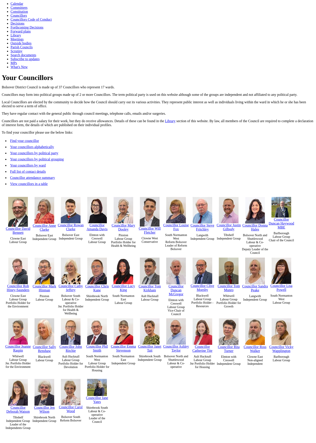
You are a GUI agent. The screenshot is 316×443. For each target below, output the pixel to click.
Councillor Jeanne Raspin (18, 334)
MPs (14, 63)
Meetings (17, 39)
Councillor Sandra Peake (255, 273)
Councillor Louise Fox (176, 213)
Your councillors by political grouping (37, 159)
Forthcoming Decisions (27, 27)
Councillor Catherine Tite (202, 334)
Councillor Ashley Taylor (176, 334)
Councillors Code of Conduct (31, 19)
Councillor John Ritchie (70, 334)
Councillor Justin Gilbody (229, 213)
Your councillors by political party (34, 153)
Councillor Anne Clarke (44, 213)
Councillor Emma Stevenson (123, 334)
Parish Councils (22, 47)
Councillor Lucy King (123, 273)
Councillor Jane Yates (97, 390)
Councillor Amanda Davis (97, 213)
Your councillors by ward (28, 165)
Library (16, 35)
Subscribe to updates (25, 59)
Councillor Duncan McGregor (176, 275)
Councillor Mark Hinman (44, 273)
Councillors (19, 15)
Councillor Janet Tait (149, 334)
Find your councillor (24, 141)
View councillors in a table (29, 184)
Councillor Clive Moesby (202, 273)
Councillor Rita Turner (229, 334)
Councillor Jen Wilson (44, 395)
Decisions (17, 23)
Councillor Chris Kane (97, 273)
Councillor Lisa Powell (281, 273)
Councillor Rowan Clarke (71, 213)
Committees (19, 7)
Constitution (19, 11)
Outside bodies (21, 43)
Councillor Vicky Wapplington (281, 334)
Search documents (23, 55)
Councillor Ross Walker (255, 334)
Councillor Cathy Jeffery (71, 273)
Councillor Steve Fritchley (202, 213)
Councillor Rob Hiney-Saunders (18, 273)
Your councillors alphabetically (32, 147)
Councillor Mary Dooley (123, 213)
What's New (19, 67)
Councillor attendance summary (32, 178)
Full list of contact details (28, 171)
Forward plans (21, 31)
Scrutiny (16, 51)
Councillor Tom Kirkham (150, 273)
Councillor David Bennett (18, 214)
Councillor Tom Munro (229, 273)
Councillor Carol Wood (71, 395)
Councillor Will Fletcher (150, 214)
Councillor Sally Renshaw (44, 334)
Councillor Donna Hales (255, 213)
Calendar (17, 3)
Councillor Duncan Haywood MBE (281, 212)
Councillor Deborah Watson (18, 395)
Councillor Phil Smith (97, 334)
